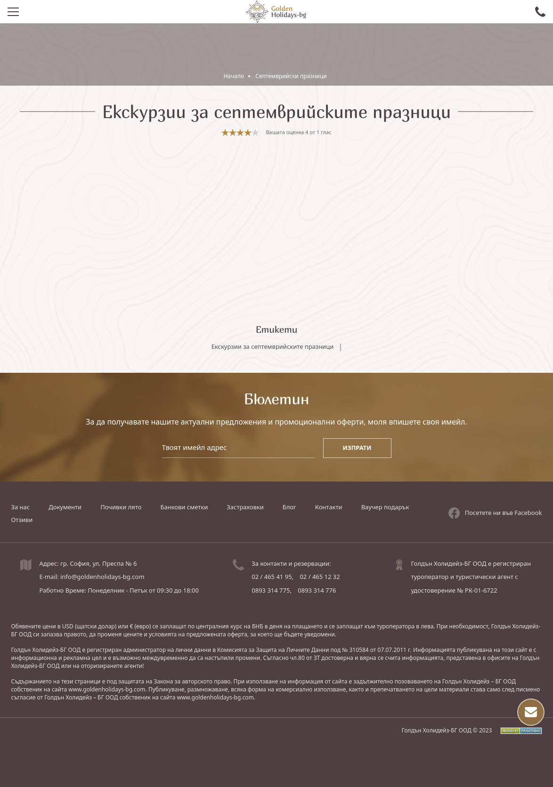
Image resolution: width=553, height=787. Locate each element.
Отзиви (22, 519)
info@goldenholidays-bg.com (102, 576)
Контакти (328, 507)
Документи (65, 507)
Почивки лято (120, 507)
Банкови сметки (184, 507)
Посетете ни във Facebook (495, 513)
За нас (20, 507)
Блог (289, 507)
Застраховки (245, 507)
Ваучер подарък (385, 507)
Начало (233, 76)
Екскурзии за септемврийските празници (272, 347)
